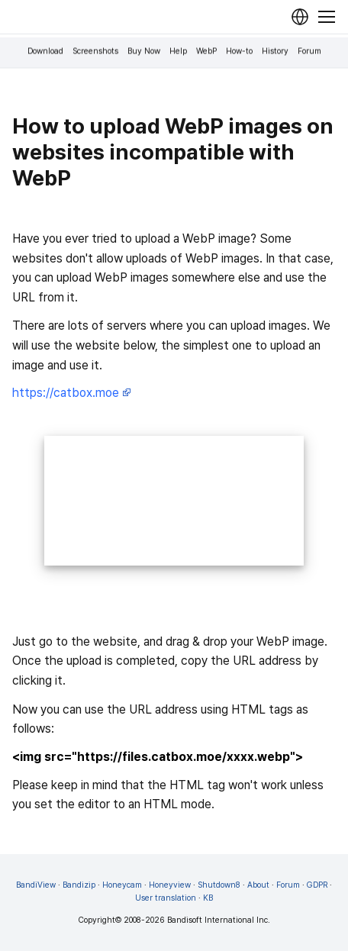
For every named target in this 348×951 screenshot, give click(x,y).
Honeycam (122, 885)
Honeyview (170, 885)
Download (45, 51)
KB (208, 898)
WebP (206, 51)
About (258, 885)
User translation (165, 898)
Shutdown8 (219, 885)
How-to (239, 51)
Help (178, 51)
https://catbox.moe (71, 392)
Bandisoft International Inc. (218, 920)
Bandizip (79, 885)
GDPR (317, 885)
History (275, 51)
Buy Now (143, 51)
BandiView (36, 885)
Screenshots (95, 51)
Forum (309, 51)
